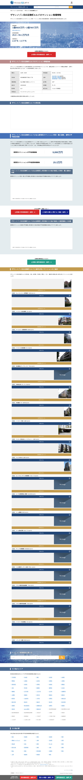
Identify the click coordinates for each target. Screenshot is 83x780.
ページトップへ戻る (69, 770)
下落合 (59, 78)
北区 (13, 688)
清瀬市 (13, 705)
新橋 (38, 736)
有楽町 (25, 736)
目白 (58, 76)
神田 (50, 754)
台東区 (63, 677)
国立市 (25, 702)
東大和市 (63, 702)
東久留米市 (26, 705)
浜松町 (50, 736)
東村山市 (63, 698)
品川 (25, 740)
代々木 (50, 744)
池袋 (38, 747)
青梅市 (25, 695)
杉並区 (50, 684)
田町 (62, 736)
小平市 (38, 698)
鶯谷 (62, 751)
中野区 (38, 684)
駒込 (13, 751)
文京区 (50, 677)
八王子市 (39, 691)
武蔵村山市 (39, 705)
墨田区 (13, 680)
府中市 (38, 695)
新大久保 (14, 747)
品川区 (38, 680)
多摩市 (50, 705)
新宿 (62, 744)
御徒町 (25, 754)
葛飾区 (13, 691)
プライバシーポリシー (44, 764)
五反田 (50, 740)
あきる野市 (26, 709)
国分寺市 (14, 702)
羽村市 (13, 709)
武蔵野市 (63, 691)
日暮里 (50, 751)
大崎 (38, 740)
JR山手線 (54, 76)
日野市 (50, 698)
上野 (13, 754)
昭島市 (50, 695)
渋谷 (25, 744)
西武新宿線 (54, 78)
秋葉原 (38, 754)
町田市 (13, 698)
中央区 (25, 677)
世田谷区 (14, 684)
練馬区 (50, 688)
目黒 (62, 740)
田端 (25, 751)
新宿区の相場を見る (15, 30)
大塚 (50, 747)
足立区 (63, 688)
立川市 (50, 691)
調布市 (63, 695)
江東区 (25, 680)
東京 (13, 736)
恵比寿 (13, 744)
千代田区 (14, 677)
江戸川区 (26, 691)
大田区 (63, 680)
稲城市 (63, 705)
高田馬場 (59, 77)
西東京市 (39, 709)
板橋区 (38, 688)
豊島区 (63, 684)
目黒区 (50, 680)
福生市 (38, 702)
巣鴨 (62, 747)
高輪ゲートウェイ (16, 740)
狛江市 (50, 702)
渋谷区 (25, 684)
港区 (38, 677)
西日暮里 (39, 751)
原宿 (38, 744)
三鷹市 (13, 695)
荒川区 (25, 688)
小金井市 (26, 698)
